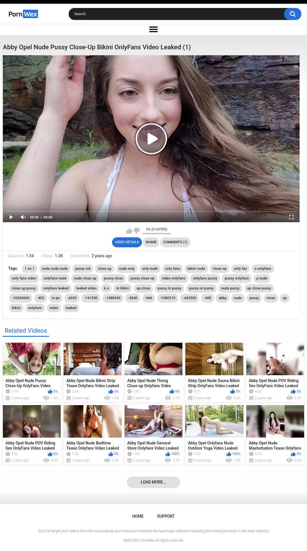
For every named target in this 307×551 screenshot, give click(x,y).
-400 (207, 298)
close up (104, 269)
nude (238, 298)
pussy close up (142, 278)
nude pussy (230, 288)
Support (166, 516)
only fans (172, 269)
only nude (150, 269)
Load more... (153, 482)
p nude (262, 278)
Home (138, 516)
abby (222, 298)
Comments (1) (175, 242)
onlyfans (35, 308)
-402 (40, 298)
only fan (240, 269)
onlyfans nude (55, 278)
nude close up (85, 278)
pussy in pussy (169, 288)
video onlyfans (173, 278)
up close (143, 288)
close (271, 298)
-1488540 (113, 298)
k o (106, 288)
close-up (220, 269)
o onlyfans (263, 269)
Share (151, 242)
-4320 (72, 298)
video (54, 308)
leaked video (86, 288)
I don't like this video (137, 231)
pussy (254, 298)
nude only (127, 269)
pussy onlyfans (237, 278)
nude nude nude (55, 269)
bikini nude (196, 269)
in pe (56, 298)
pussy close (113, 278)
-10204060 (20, 298)
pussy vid (82, 269)
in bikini (122, 288)
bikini (16, 308)
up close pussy (259, 288)
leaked (71, 308)
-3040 (132, 298)
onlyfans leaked (56, 288)
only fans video (24, 278)
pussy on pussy (201, 288)
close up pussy (24, 288)
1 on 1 (29, 269)
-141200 (90, 298)
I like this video (129, 231)
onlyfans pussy (205, 278)
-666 (149, 298)
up (285, 298)
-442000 (189, 298)
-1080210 (167, 298)
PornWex (147, 540)
